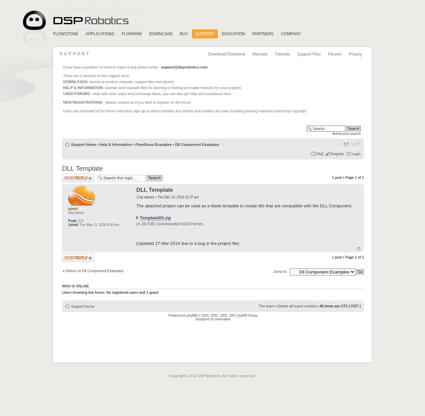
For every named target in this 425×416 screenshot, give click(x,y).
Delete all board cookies (297, 306)
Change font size (356, 143)
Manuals (259, 54)
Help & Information (116, 145)
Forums (335, 54)
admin (149, 197)
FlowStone (65, 34)
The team (266, 306)
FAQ (319, 154)
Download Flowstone (226, 54)
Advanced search (346, 134)
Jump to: (280, 271)
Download (161, 34)
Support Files (309, 54)
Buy (184, 34)
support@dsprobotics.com (184, 67)
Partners (263, 34)
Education (233, 34)
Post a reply (78, 178)
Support (204, 34)
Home (74, 20)
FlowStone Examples (153, 145)
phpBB (192, 315)
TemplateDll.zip (155, 217)
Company (291, 34)
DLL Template (82, 168)
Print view (345, 143)
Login (356, 154)
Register (337, 154)
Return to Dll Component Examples (94, 271)
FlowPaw (132, 34)
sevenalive (222, 319)
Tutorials (282, 54)
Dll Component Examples (197, 145)
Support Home (83, 145)
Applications (100, 34)
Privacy (355, 54)
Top (359, 249)
